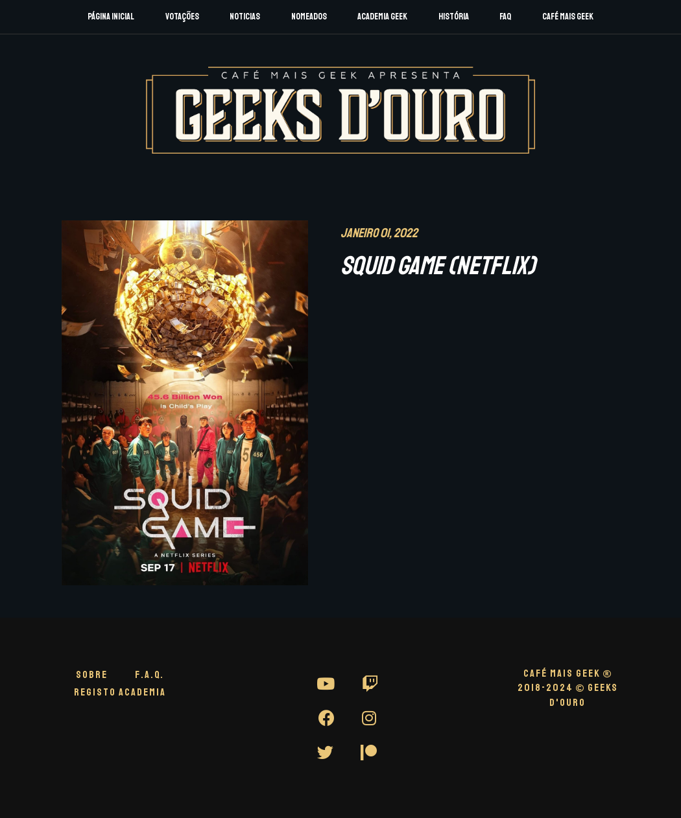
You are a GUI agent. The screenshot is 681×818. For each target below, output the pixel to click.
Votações (182, 16)
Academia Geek (382, 16)
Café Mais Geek (567, 16)
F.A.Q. (149, 674)
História (453, 16)
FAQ (505, 16)
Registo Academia (120, 692)
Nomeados (309, 16)
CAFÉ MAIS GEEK (567, 673)
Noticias (245, 16)
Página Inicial (111, 16)
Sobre (92, 674)
